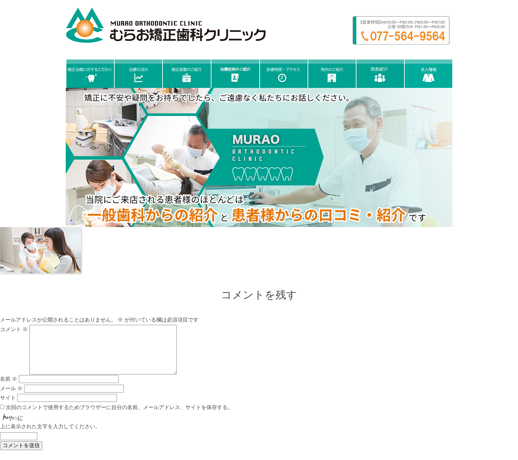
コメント (14, 329)
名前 (8, 379)
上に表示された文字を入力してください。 (50, 426)
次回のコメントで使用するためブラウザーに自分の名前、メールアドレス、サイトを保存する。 (119, 407)
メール (11, 388)
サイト (8, 398)
